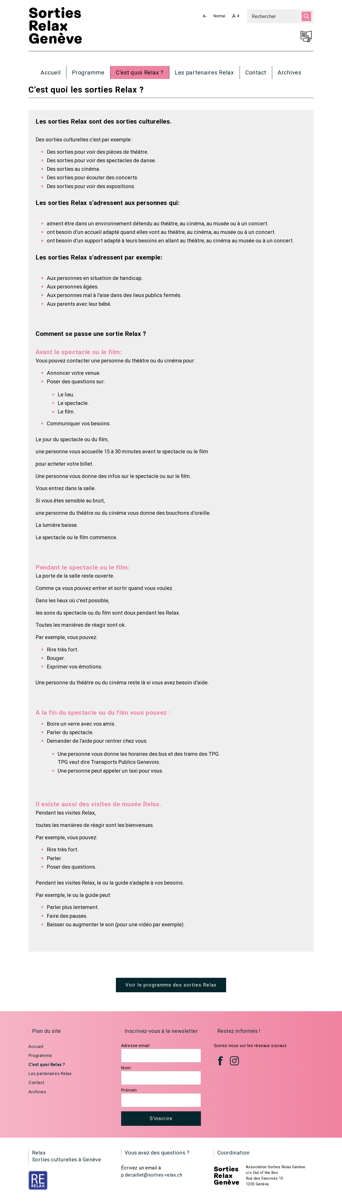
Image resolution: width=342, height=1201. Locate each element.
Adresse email (136, 1048)
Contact (255, 72)
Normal (220, 17)
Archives (289, 72)
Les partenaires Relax (204, 72)
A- (206, 17)
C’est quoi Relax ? (139, 72)
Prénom (130, 1093)
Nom (127, 1070)
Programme (88, 72)
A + (237, 17)
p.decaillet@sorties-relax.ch (151, 1179)
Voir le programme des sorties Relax (171, 988)
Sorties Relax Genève (55, 26)
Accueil (51, 72)
